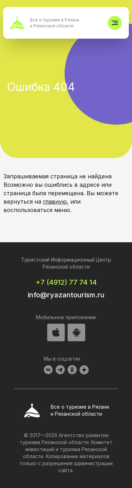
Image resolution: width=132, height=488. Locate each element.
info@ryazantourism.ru (66, 295)
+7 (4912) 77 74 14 (66, 282)
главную (55, 201)
